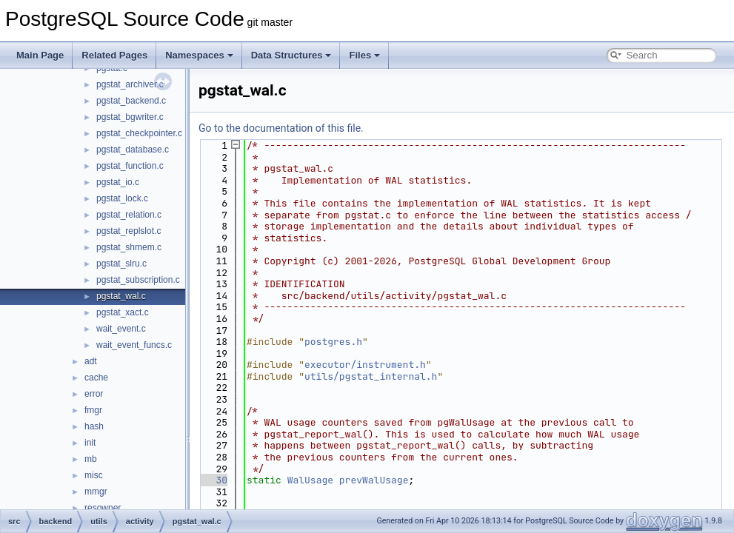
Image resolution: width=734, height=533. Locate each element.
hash (94, 426)
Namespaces (199, 55)
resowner (102, 508)
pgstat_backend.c (131, 100)
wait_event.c (121, 329)
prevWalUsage (374, 480)
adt (90, 361)
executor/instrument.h (365, 364)
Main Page (40, 55)
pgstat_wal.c (121, 296)
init (90, 443)
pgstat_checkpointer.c (139, 133)
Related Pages (114, 55)
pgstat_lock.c (122, 198)
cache (96, 377)
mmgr (95, 491)
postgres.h (333, 341)
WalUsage (310, 480)
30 (212, 480)
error (93, 394)
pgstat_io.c (117, 182)
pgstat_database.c (132, 149)
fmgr (93, 410)
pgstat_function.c (130, 166)
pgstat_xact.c (122, 312)
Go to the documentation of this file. (281, 128)
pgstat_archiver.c (130, 84)
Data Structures (291, 55)
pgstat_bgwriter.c (130, 117)
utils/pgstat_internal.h (370, 376)
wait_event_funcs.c (134, 345)
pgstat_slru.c (121, 263)
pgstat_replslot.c (128, 231)
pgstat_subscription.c (138, 280)
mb (90, 459)
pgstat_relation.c (128, 214)
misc (93, 475)
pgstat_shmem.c (128, 247)
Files (364, 55)
